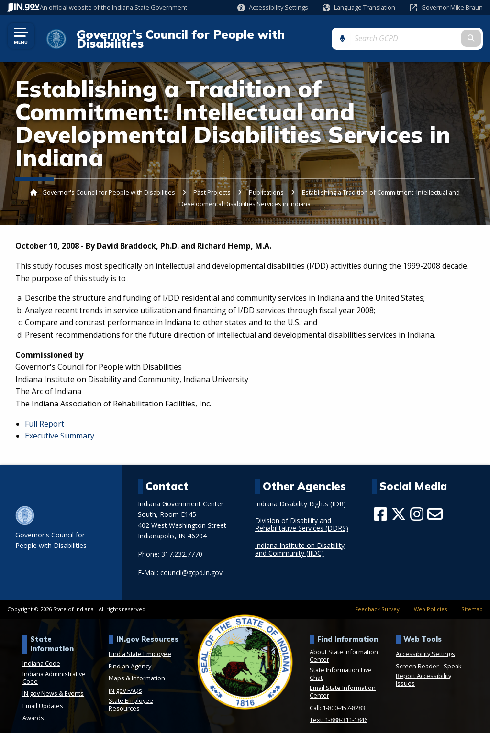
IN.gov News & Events (53, 685)
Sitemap (472, 600)
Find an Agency (130, 657)
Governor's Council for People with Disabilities (213, 34)
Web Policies (430, 600)
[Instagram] (416, 505)
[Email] (435, 505)
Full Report (44, 415)
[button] (272, 7)
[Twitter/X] (398, 505)
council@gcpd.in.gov (191, 564)
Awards (33, 709)
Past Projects (212, 184)
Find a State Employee (140, 645)
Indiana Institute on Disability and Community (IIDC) (300, 540)
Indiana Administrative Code (54, 669)
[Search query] (431, 34)
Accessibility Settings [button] (425, 645)
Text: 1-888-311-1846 (339, 711)
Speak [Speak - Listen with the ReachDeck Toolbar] (453, 657)
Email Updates (42, 697)
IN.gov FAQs (125, 682)
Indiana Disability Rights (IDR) (300, 495)
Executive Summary (59, 427)
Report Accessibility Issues (423, 670)
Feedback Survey (377, 600)
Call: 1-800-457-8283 (337, 699)
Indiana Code (41, 655)
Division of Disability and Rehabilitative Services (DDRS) (301, 516)
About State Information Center (344, 647)
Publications (266, 184)
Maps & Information (137, 670)
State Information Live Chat (341, 665)
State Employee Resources (131, 696)
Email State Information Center (343, 683)
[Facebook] (380, 505)
